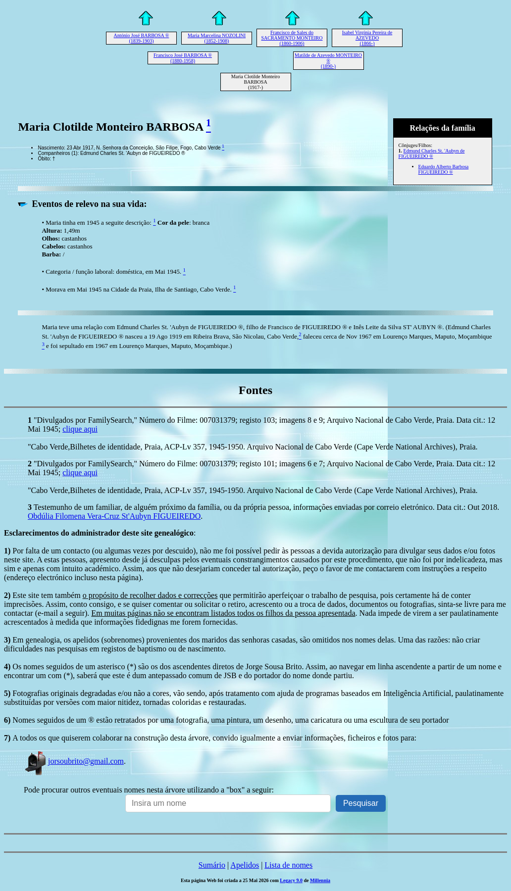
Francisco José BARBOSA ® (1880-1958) (182, 57)
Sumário (212, 865)
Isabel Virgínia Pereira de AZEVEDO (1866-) (367, 38)
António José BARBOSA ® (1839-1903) (141, 38)
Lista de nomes (288, 865)
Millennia (320, 880)
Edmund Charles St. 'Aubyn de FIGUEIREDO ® (432, 153)
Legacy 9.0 (291, 880)
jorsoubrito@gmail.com (74, 761)
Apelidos (244, 865)
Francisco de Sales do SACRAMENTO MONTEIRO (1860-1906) (292, 38)
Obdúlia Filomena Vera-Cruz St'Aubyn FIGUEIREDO (114, 516)
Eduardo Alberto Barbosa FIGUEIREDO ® (443, 169)
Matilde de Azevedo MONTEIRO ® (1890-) (328, 60)
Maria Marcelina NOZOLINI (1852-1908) (217, 38)
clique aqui (80, 429)
